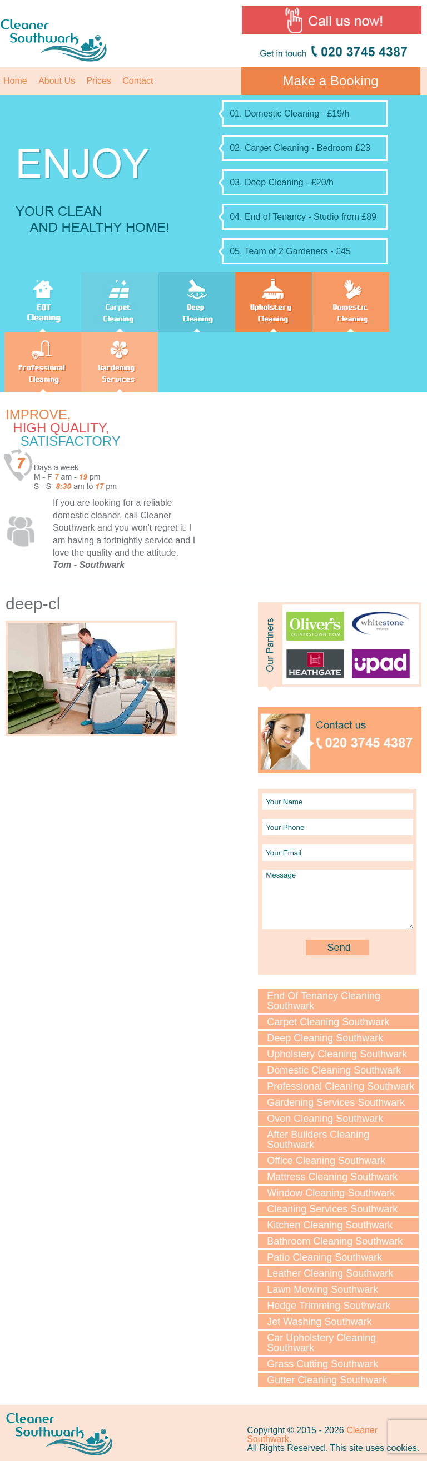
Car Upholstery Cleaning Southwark (321, 1342)
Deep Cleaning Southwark (325, 1038)
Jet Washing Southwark (319, 1321)
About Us (56, 80)
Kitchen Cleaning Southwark (330, 1225)
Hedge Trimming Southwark (328, 1305)
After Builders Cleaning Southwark (318, 1139)
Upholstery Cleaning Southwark (337, 1054)
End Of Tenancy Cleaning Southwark (323, 1000)
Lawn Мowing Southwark (322, 1289)
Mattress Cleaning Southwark (332, 1176)
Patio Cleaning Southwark (324, 1257)
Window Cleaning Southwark (331, 1192)
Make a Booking (331, 80)
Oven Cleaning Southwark (325, 1118)
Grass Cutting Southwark (322, 1363)
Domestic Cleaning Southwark (334, 1070)
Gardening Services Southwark (336, 1102)
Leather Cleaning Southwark (330, 1273)
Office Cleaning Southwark (326, 1160)
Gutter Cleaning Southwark (327, 1380)
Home (15, 80)
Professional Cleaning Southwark (340, 1086)
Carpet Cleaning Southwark (328, 1021)
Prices (98, 80)
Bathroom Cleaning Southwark (335, 1241)
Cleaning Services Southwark (332, 1209)
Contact (137, 80)
